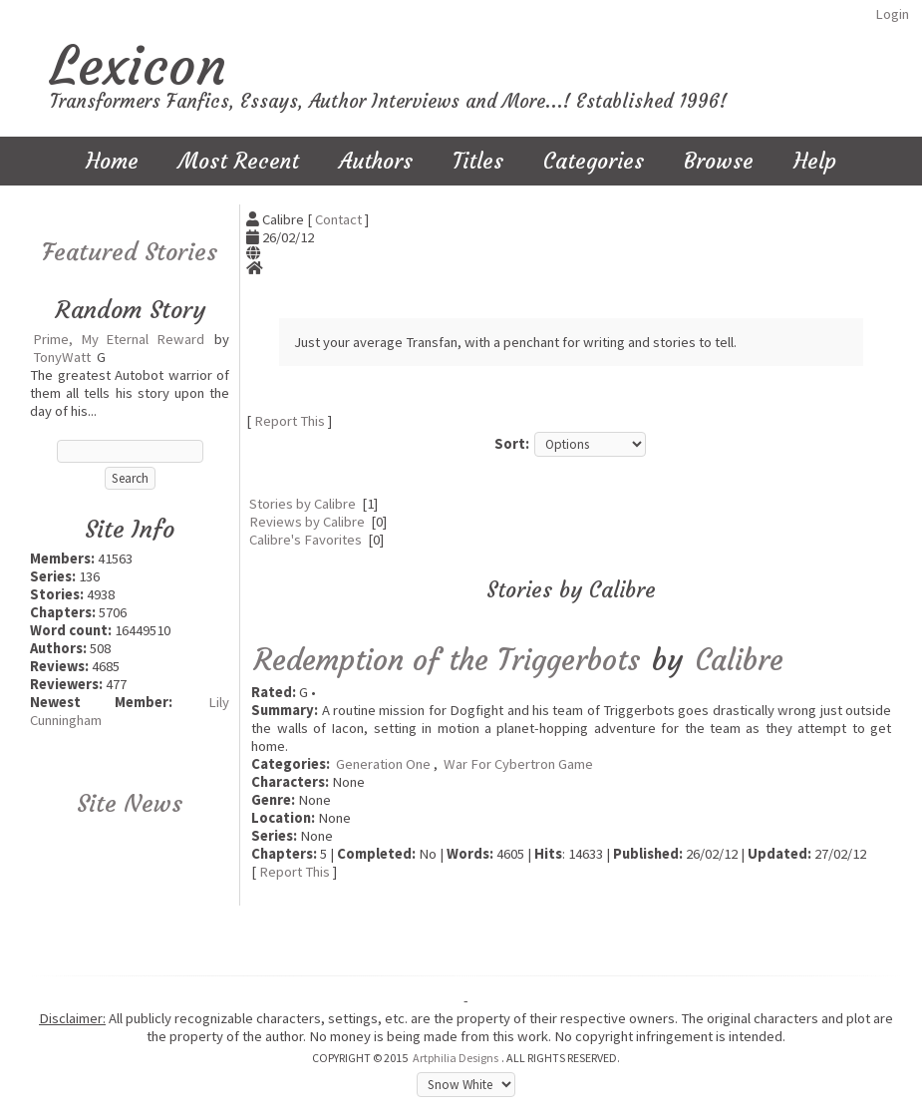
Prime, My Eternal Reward (118, 339)
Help (814, 161)
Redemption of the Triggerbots (447, 659)
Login (892, 14)
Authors (376, 161)
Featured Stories (129, 252)
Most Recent (238, 161)
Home (112, 161)
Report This (289, 421)
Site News (129, 804)
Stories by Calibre (302, 504)
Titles (478, 161)
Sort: (511, 444)
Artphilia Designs (455, 1057)
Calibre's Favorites (305, 540)
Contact (338, 219)
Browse (719, 161)
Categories (593, 161)
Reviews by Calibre (307, 522)
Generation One (383, 764)
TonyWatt (62, 357)
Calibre (739, 659)
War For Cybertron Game (518, 764)
